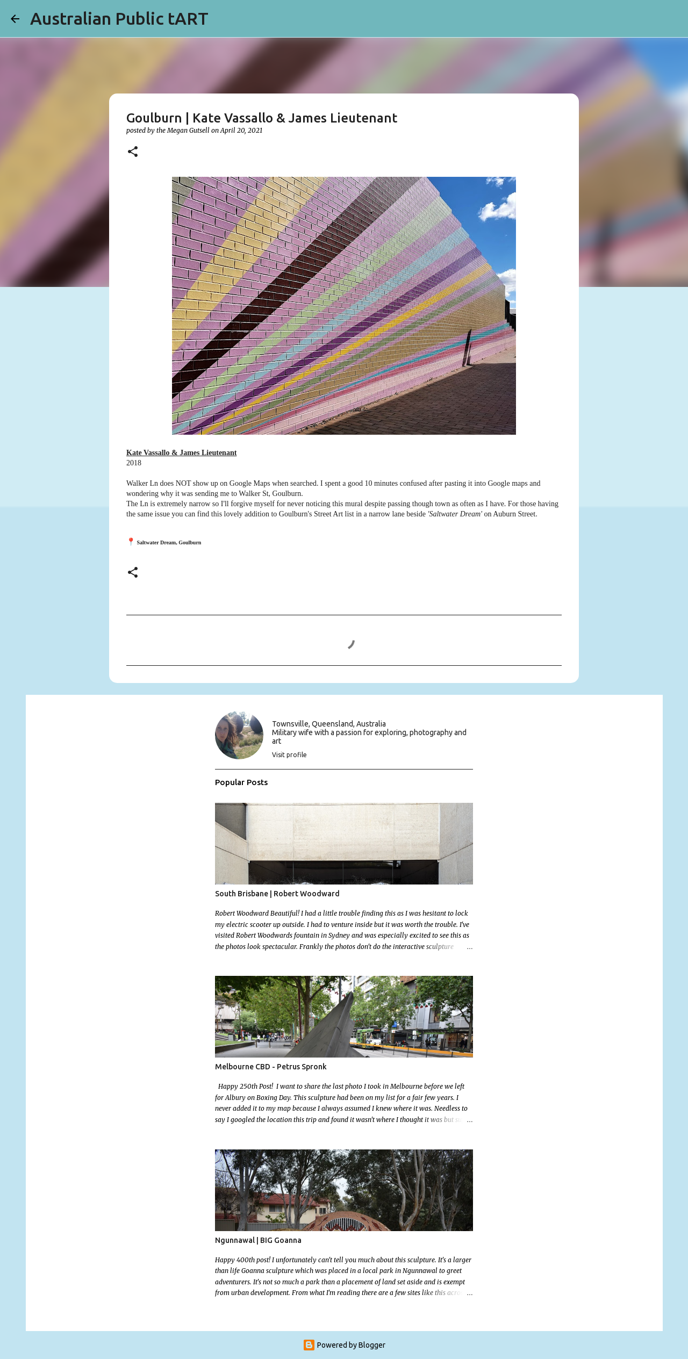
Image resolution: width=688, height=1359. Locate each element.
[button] (132, 152)
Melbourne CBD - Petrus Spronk (271, 1066)
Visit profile (289, 754)
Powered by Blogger (344, 1345)
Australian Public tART (119, 18)
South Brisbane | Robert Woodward (277, 893)
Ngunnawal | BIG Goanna (258, 1240)
